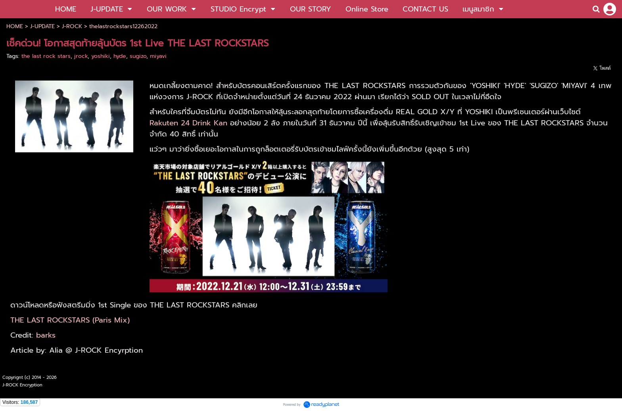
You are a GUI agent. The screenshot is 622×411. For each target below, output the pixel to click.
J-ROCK (72, 26)
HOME (14, 26)
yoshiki (100, 56)
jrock (81, 56)
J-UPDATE (42, 26)
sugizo (138, 56)
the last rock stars (46, 56)
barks (46, 335)
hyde (119, 56)
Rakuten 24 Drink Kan (188, 123)
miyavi (158, 56)
